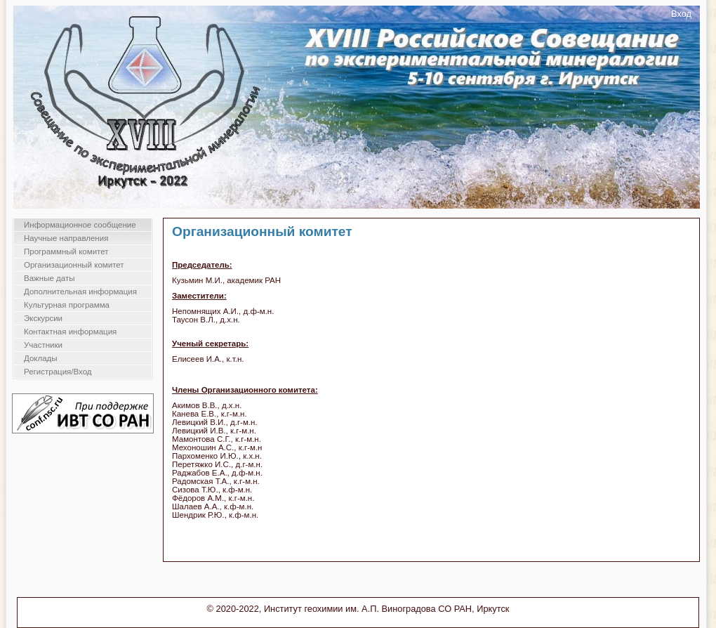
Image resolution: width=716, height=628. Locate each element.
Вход (681, 13)
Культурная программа (67, 305)
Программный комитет (66, 251)
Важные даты (49, 278)
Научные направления (66, 238)
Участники (43, 345)
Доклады (41, 358)
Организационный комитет (74, 265)
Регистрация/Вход (58, 371)
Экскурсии (43, 318)
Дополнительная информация (80, 291)
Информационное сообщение (80, 225)
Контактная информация (70, 331)
